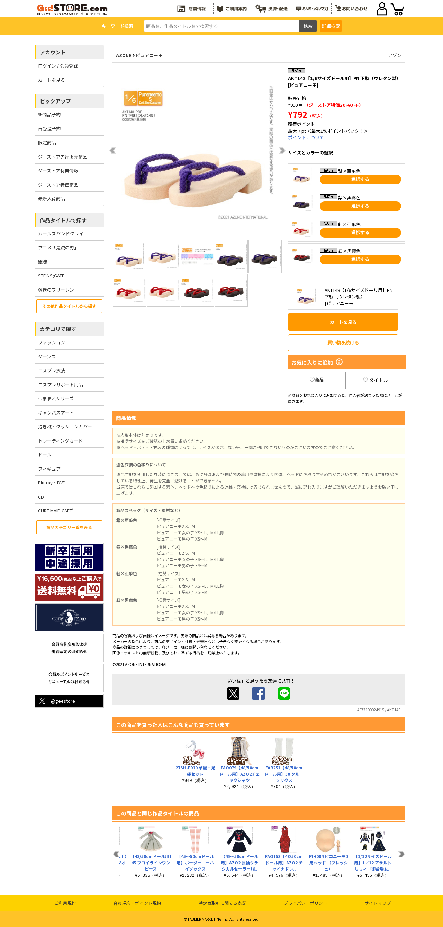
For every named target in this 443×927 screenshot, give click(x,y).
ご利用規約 (65, 903)
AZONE (124, 55)
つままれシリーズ (56, 398)
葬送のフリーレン (56, 289)
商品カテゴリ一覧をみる (69, 527)
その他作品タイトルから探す (69, 306)
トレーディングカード (60, 440)
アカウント (53, 52)
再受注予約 (49, 128)
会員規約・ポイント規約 (137, 903)
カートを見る (51, 80)
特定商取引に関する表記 (223, 903)
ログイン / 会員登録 (58, 65)
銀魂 (42, 261)
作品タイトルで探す (63, 220)
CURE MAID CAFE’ (55, 510)
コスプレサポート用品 (60, 384)
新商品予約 (49, 114)
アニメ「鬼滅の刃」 (58, 247)
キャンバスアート (56, 412)
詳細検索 (331, 26)
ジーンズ (47, 356)
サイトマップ (378, 903)
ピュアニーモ (149, 55)
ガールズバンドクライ (60, 233)
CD (41, 496)
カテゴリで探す (58, 328)
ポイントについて (306, 137)
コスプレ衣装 (51, 370)
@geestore (56, 700)
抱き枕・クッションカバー (65, 426)
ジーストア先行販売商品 (62, 156)
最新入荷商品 (51, 198)
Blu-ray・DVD (52, 482)
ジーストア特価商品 (58, 184)
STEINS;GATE (51, 275)
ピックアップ (55, 101)
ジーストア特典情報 (58, 170)
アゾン (394, 55)
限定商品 (47, 142)
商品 (317, 380)
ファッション (51, 342)
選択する (360, 179)
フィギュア (49, 468)
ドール (45, 454)
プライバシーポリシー (305, 903)
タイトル (376, 380)
